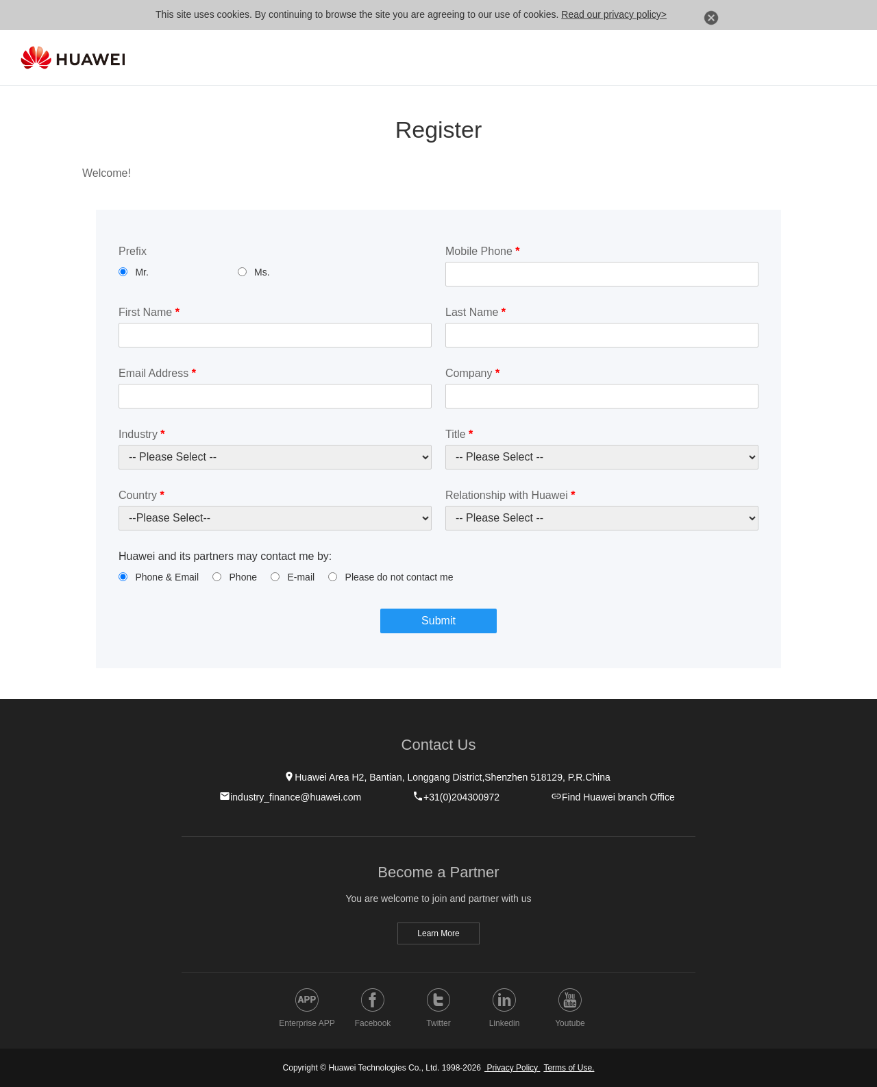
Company (472, 373)
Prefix (133, 251)
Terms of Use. (568, 1068)
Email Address (157, 373)
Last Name (475, 312)
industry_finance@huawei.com (290, 797)
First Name (149, 312)
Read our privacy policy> (614, 14)
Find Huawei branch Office (613, 797)
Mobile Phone (482, 251)
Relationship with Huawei (510, 495)
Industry (142, 434)
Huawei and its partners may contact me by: (225, 556)
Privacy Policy (512, 1068)
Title (459, 434)
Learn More (438, 933)
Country (141, 495)
